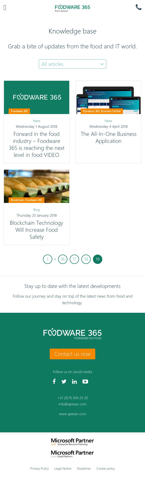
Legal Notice (62, 468)
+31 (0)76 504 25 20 (72, 398)
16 (63, 259)
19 (97, 259)
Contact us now (72, 354)
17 (74, 259)
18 (86, 259)
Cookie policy (105, 468)
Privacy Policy (39, 468)
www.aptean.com (72, 414)
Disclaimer (84, 468)
